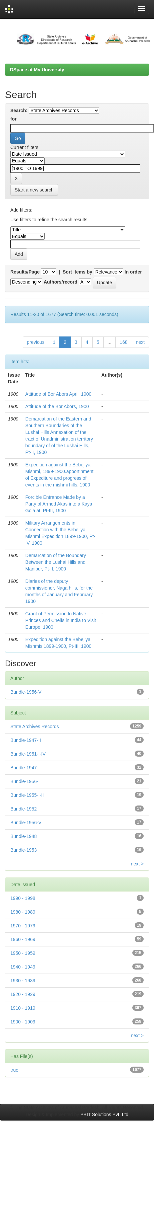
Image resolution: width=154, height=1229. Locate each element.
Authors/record (60, 282)
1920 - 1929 (22, 994)
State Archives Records (34, 726)
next (140, 342)
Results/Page (25, 272)
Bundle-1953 (23, 850)
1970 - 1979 (22, 925)
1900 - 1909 (22, 1021)
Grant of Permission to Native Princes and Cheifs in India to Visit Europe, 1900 (60, 620)
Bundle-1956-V (25, 692)
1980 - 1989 (22, 912)
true (14, 1070)
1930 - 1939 (22, 980)
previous (36, 342)
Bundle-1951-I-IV (28, 754)
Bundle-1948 (23, 836)
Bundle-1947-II (25, 740)
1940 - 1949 (22, 967)
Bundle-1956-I (25, 781)
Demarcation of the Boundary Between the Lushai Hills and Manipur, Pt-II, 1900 (55, 562)
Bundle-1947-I (25, 767)
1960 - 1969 (22, 939)
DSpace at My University (37, 69)
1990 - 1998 (22, 898)
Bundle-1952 (23, 809)
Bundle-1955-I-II (27, 795)
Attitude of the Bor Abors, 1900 (57, 406)
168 (123, 342)
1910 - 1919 (22, 1008)
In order (133, 272)
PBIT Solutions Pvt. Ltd (104, 1114)
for (13, 119)
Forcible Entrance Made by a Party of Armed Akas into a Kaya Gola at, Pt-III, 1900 (58, 503)
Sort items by (77, 272)
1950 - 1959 (22, 953)
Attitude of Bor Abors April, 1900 (58, 394)
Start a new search (34, 190)
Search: (18, 110)
